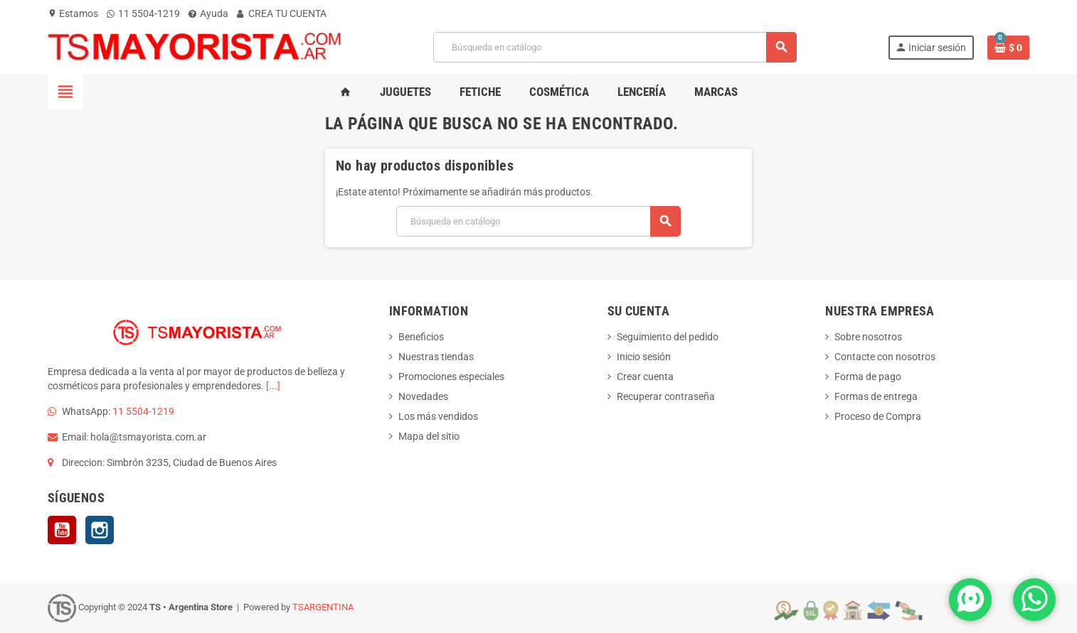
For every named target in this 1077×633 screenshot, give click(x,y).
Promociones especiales (451, 376)
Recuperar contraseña (666, 396)
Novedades (423, 396)
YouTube (62, 530)
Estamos (73, 13)
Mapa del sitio (429, 436)
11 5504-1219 (143, 13)
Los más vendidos (438, 416)
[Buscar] (614, 47)
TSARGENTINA (323, 607)
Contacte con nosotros (884, 356)
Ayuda (208, 13)
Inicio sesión (644, 356)
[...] (273, 385)
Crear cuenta (645, 376)
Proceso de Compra (877, 416)
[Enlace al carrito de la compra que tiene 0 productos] (1008, 48)
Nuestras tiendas (436, 356)
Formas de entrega (876, 396)
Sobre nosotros (868, 336)
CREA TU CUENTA (282, 13)
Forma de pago (867, 376)
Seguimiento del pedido (667, 336)
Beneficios (421, 336)
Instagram (99, 530)
